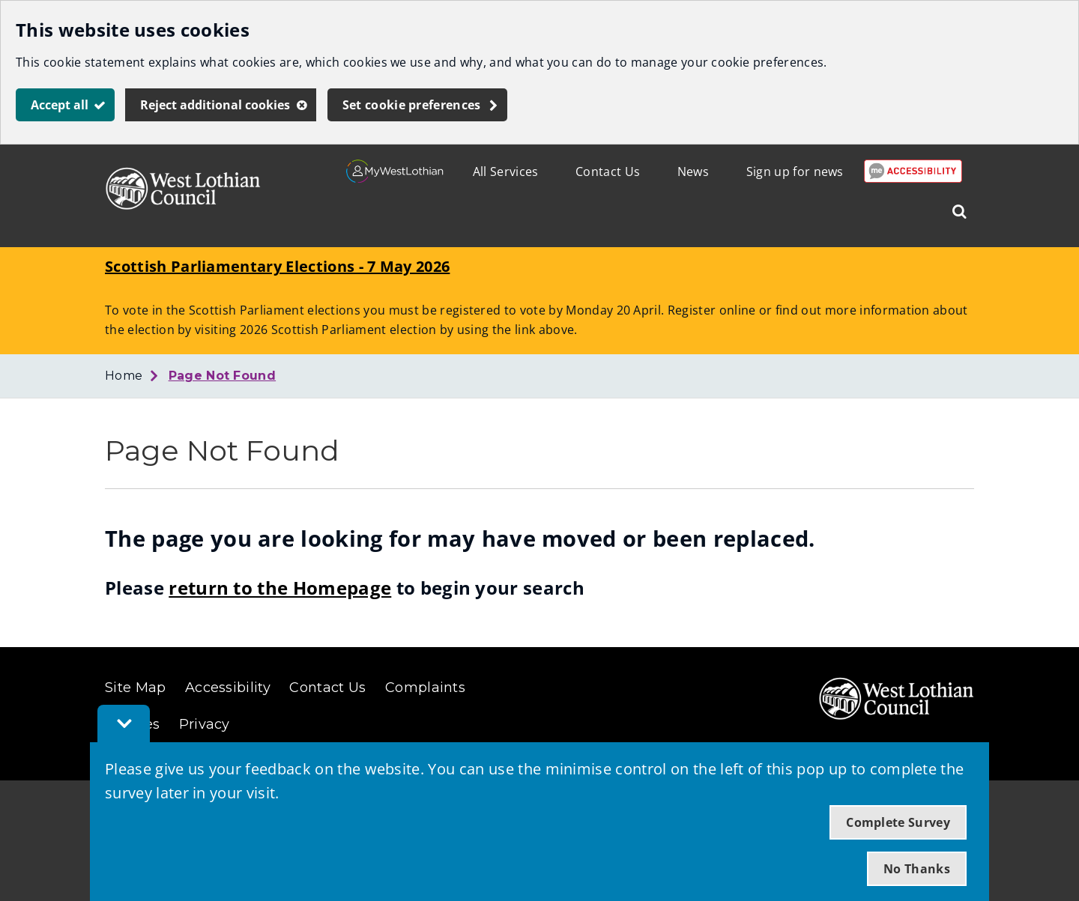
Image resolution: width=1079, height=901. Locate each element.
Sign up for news (795, 171)
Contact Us (607, 171)
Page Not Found (222, 375)
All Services (506, 171)
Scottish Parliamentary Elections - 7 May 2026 (277, 266)
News (693, 171)
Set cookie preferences (411, 105)
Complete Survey (898, 822)
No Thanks (916, 869)
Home (123, 375)
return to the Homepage (280, 587)
